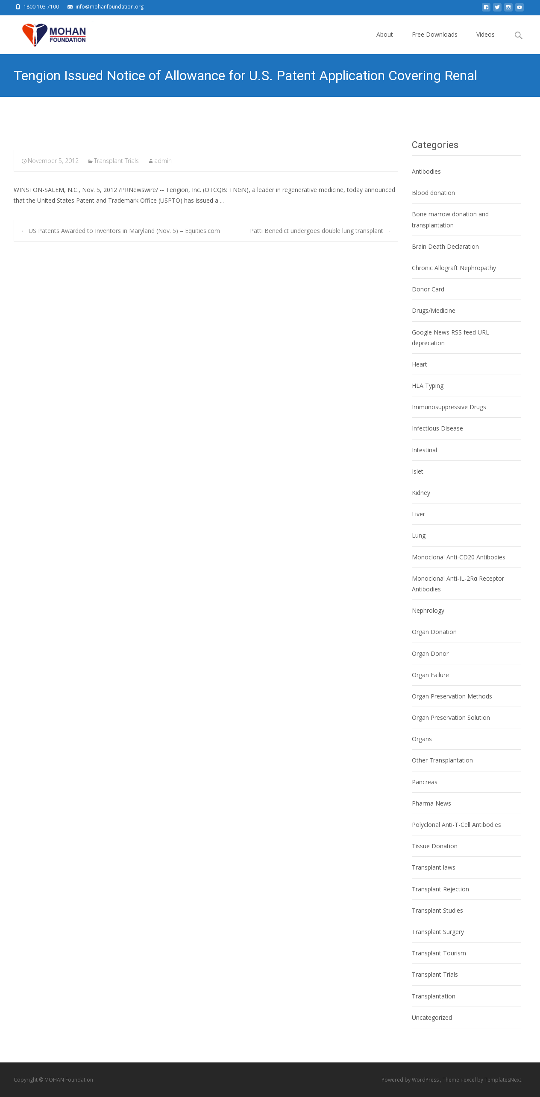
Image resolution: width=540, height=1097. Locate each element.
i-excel (469, 1079)
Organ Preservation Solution (451, 717)
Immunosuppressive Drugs (449, 407)
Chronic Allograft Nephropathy (454, 268)
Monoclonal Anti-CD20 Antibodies (458, 557)
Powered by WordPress (411, 1079)
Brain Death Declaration (445, 246)
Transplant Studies (437, 910)
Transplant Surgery (438, 932)
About (384, 42)
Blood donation (433, 193)
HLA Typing (427, 385)
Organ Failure (430, 675)
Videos (485, 42)
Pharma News (431, 803)
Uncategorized (432, 1017)
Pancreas (424, 782)
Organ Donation (434, 632)
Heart (419, 364)
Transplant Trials (116, 161)
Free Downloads (435, 42)
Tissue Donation (435, 846)
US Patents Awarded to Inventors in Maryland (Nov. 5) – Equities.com (120, 231)
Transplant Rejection (440, 889)
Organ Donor (430, 653)
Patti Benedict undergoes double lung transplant (320, 231)
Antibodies (426, 171)
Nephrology (428, 610)
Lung (419, 535)
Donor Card (428, 289)
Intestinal (424, 450)
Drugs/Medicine (433, 310)
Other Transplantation (442, 760)
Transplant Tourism (439, 953)
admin (163, 161)
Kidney (421, 493)
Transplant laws (433, 867)
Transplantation (433, 996)
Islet (417, 471)
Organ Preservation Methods (452, 696)
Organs (422, 739)
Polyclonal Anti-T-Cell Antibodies (456, 825)
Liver (418, 514)
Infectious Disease (437, 428)
